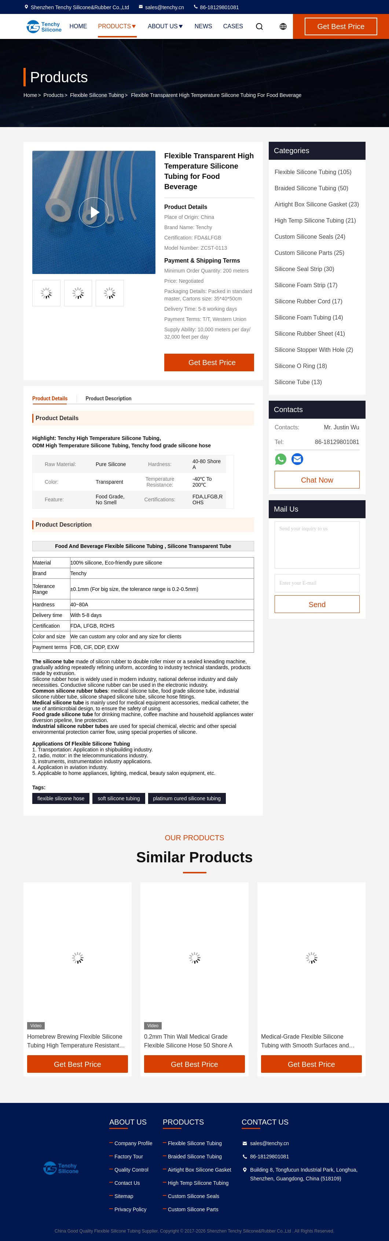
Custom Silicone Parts (193, 1209)
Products (117, 26)
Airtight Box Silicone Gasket (199, 1170)
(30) (304, 269)
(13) (298, 382)
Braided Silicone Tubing (195, 1156)
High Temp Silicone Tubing (198, 1183)
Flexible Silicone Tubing (97, 95)
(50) (311, 188)
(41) (310, 334)
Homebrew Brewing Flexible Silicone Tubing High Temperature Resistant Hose (74, 1041)
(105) (313, 172)
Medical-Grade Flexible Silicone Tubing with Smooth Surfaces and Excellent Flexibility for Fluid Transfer (309, 1041)
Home (78, 26)
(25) (309, 253)
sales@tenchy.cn (161, 7)
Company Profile (133, 1143)
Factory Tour (128, 1156)
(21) (315, 220)
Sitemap (123, 1196)
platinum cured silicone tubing (187, 798)
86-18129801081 (216, 7)
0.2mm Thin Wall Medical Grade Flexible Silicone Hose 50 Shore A (188, 1041)
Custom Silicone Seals (193, 1196)
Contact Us (127, 1183)
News (203, 26)
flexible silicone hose (60, 798)
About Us (166, 26)
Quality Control (131, 1170)
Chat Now (317, 480)
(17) (306, 285)
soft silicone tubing (119, 798)
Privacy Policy (130, 1209)
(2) (314, 350)
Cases (233, 26)
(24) (310, 237)
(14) (309, 317)
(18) (301, 366)
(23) (317, 204)
